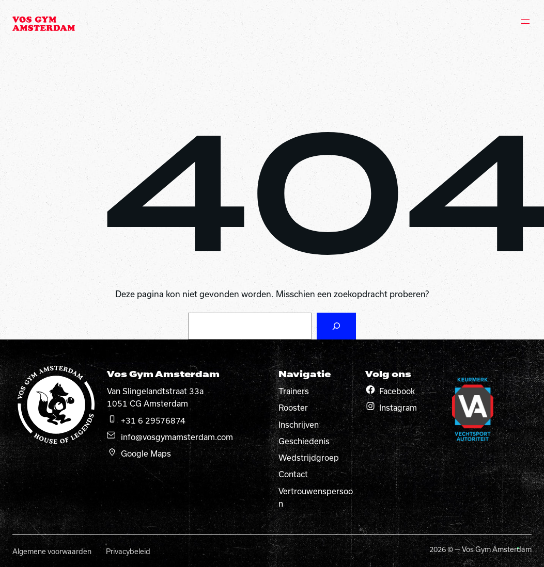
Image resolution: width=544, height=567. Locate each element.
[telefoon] (112, 419)
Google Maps (146, 453)
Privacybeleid (128, 551)
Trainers (293, 391)
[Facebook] (370, 389)
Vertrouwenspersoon (315, 497)
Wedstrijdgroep (308, 457)
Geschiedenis (304, 441)
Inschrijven (298, 424)
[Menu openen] (525, 21)
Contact (293, 474)
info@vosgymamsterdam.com (177, 437)
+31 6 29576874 (153, 420)
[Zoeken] (336, 326)
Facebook (397, 391)
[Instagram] (370, 406)
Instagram (398, 407)
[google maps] (112, 452)
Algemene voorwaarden (51, 551)
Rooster (293, 407)
